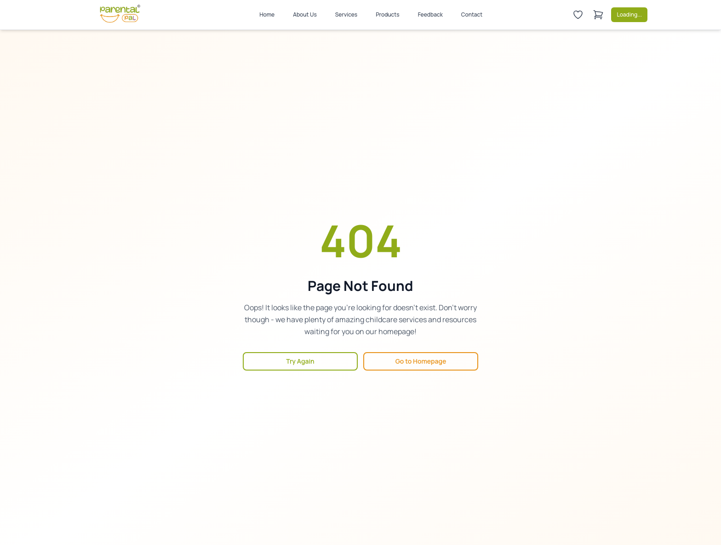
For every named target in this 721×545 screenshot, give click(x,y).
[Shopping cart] (598, 15)
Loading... (629, 14)
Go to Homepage (420, 361)
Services (346, 14)
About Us (305, 14)
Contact (472, 14)
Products (387, 14)
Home (267, 14)
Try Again (300, 361)
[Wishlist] (578, 15)
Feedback (430, 14)
